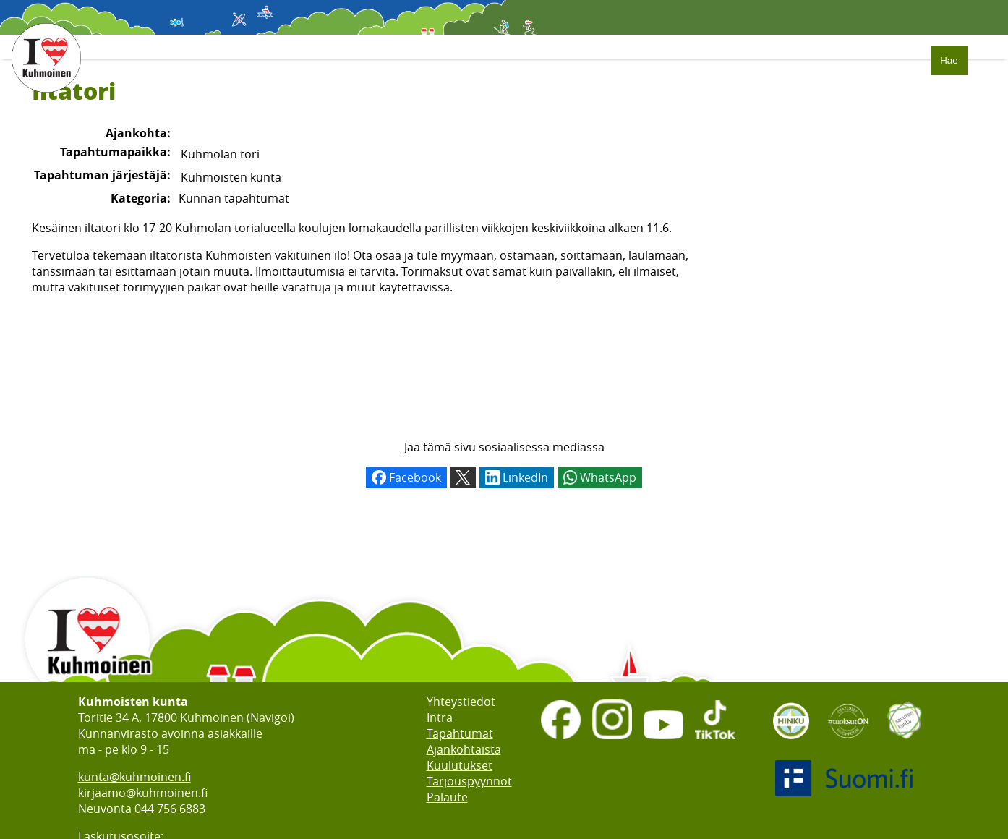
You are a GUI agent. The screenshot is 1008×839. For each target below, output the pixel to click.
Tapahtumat (460, 733)
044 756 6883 (169, 809)
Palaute (447, 797)
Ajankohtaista (464, 749)
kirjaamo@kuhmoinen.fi (143, 793)
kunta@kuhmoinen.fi (134, 777)
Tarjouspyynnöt (469, 781)
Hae (948, 60)
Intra (440, 717)
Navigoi (270, 717)
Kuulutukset (459, 765)
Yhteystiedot (461, 702)
